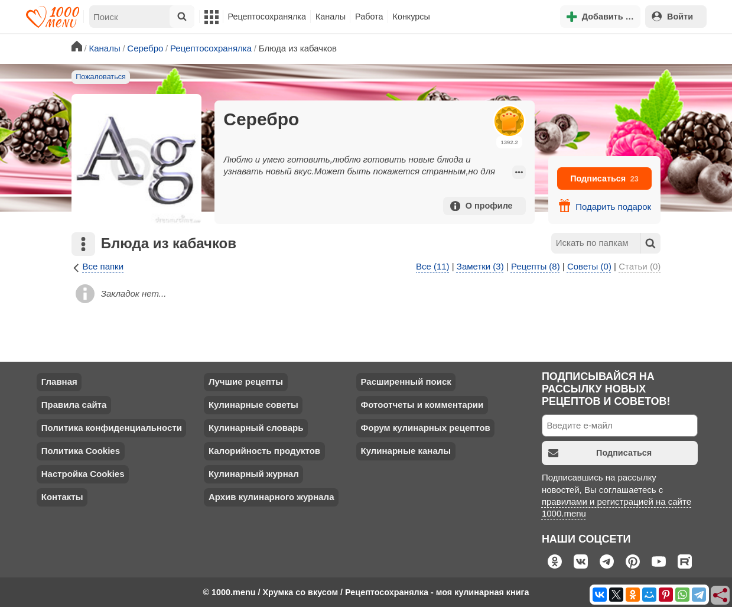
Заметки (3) (480, 266)
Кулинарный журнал (254, 474)
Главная (59, 381)
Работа (369, 16)
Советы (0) (589, 266)
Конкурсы (411, 16)
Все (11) (433, 266)
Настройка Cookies (83, 474)
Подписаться (604, 178)
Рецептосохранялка (267, 16)
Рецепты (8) (535, 266)
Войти (672, 16)
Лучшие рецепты (246, 381)
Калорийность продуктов (264, 451)
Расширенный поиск (405, 381)
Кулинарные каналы (405, 451)
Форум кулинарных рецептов (425, 428)
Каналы (330, 16)
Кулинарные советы (253, 405)
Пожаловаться (101, 77)
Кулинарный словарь (256, 428)
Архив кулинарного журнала (271, 497)
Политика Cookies (80, 451)
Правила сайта (74, 405)
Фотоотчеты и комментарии (421, 405)
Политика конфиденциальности (111, 428)
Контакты (62, 497)
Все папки (97, 266)
